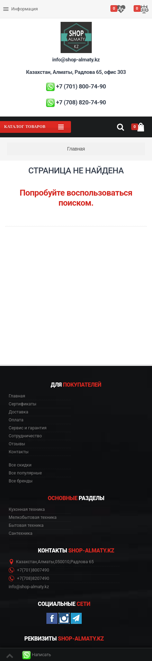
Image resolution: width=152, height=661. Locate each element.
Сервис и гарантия (23, 14)
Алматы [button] (46, 561)
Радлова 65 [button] (82, 561)
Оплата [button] (16, 420)
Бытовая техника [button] (26, 525)
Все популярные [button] (25, 473)
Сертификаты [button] (22, 404)
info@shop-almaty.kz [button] (29, 586)
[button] (36, 655)
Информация (20, 9)
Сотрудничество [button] (25, 435)
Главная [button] (17, 396)
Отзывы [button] (17, 443)
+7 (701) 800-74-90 (81, 86)
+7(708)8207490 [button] (29, 578)
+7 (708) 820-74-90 (81, 102)
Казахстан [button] (26, 561)
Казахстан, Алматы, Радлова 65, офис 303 (76, 72)
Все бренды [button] (21, 481)
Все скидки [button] (20, 465)
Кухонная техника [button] (27, 509)
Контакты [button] (18, 451)
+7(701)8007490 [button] (29, 570)
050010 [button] (62, 561)
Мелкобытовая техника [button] (32, 517)
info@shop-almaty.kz (76, 60)
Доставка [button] (18, 412)
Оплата (11, 3)
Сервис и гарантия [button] (27, 428)
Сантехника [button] (20, 533)
